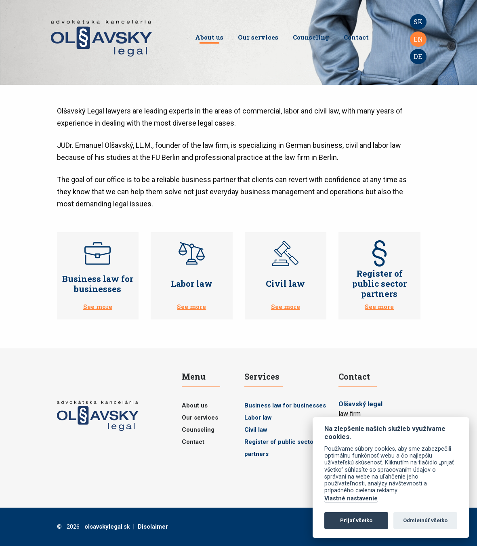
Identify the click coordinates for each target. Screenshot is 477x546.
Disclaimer (153, 526)
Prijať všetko (356, 520)
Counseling (311, 37)
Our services (258, 37)
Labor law (258, 417)
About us (209, 37)
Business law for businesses (285, 405)
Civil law (255, 429)
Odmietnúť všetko (425, 520)
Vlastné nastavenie (351, 498)
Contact (356, 37)
